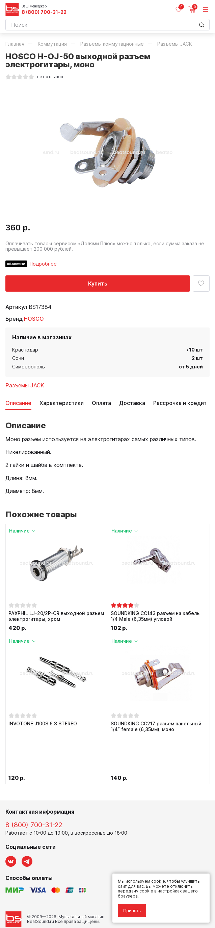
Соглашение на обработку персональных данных (56, 900)
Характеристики (61, 403)
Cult (89, 915)
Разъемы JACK (24, 385)
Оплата (101, 403)
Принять (132, 910)
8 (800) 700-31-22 (44, 12)
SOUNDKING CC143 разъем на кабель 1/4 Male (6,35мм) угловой (155, 616)
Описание (18, 403)
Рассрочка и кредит (180, 403)
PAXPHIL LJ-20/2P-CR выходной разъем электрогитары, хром (56, 616)
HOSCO (34, 318)
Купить (97, 283)
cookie (158, 881)
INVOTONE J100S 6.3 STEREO (42, 723)
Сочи (18, 358)
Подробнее (43, 264)
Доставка (132, 403)
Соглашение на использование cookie (44, 904)
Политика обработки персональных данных (50, 895)
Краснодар (25, 350)
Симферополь (28, 366)
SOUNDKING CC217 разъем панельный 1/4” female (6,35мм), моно (156, 726)
